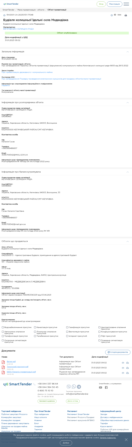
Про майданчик (41, 414)
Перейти (6, 85)
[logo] (17, 384)
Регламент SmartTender (78, 414)
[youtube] (100, 388)
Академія (38, 426)
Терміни (38, 429)
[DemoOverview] (73, 401)
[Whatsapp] (73, 388)
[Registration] (114, 4)
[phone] (48, 384)
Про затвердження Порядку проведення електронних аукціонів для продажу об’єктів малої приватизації (51, 79)
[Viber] (68, 388)
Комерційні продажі (10, 420)
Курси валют (106, 426)
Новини (38, 420)
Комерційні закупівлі (11, 417)
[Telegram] (78, 388)
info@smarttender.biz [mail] (77, 394)
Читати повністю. (108, 438)
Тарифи (104, 423)
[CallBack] (47, 401)
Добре (66, 443)
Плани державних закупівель (15, 423)
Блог (36, 423)
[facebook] (106, 388)
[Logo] (11, 4)
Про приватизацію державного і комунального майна (27, 72)
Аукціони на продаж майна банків (14, 427)
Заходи (103, 414)
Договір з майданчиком (111, 417)
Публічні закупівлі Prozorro (14, 414)
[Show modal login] (99, 4)
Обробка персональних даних (114, 420)
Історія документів (117, 352)
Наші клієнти (40, 417)
